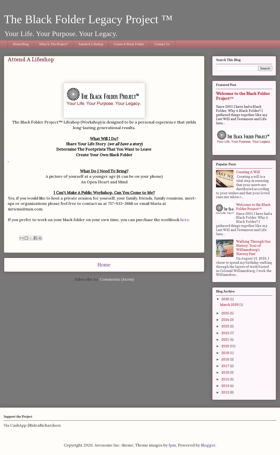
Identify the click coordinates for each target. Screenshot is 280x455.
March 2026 (229, 304)
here (184, 219)
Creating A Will (248, 172)
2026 (225, 299)
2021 (225, 339)
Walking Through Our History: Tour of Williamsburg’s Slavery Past (253, 247)
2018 (225, 359)
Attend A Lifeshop (90, 44)
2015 (225, 379)
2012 (225, 392)
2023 (225, 326)
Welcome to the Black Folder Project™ (253, 206)
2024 (225, 319)
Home (104, 265)
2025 (225, 313)
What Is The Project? (53, 44)
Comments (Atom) (117, 279)
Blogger (208, 445)
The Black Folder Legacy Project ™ (88, 19)
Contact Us (162, 44)
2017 (225, 366)
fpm (172, 445)
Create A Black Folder (129, 44)
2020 (225, 346)
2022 (225, 333)
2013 (225, 386)
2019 (225, 353)
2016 (225, 372)
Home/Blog (21, 44)
